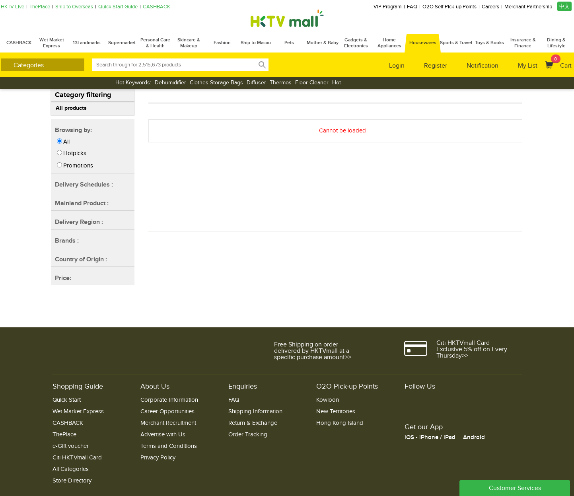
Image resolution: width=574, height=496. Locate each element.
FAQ (412, 7)
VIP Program (388, 7)
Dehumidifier (170, 82)
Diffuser (256, 82)
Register (435, 66)
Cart (561, 62)
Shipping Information (255, 411)
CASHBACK (156, 7)
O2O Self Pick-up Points (449, 7)
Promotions (78, 165)
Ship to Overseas (74, 7)
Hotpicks (74, 153)
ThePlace (39, 7)
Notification (482, 66)
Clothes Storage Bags (216, 82)
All (66, 141)
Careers (490, 7)
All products (71, 108)
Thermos (281, 82)
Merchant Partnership (528, 7)
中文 (564, 6)
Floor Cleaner (312, 82)
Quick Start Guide (118, 7)
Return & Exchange (252, 423)
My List (527, 66)
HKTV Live (12, 7)
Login (397, 66)
